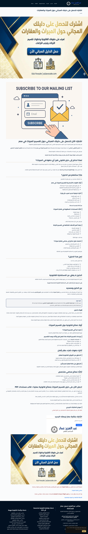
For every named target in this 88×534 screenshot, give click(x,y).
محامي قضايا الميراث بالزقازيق (17, 517)
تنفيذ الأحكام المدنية (44, 520)
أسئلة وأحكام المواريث (44, 529)
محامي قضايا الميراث (77, 490)
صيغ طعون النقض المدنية (44, 523)
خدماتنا (32, 3)
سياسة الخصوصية (42, 3)
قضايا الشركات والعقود (44, 518)
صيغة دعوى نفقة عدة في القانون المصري (17, 525)
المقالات (36, 3)
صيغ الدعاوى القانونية (44, 515)
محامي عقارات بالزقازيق (17, 520)
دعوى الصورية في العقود (44, 527)
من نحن (51, 3)
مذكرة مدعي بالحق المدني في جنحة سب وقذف (17, 527)
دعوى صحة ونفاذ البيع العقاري (44, 525)
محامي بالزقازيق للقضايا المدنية (18, 515)
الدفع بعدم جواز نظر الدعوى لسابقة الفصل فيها (17, 529)
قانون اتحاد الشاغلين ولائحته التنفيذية (18, 522)
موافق (84, 531)
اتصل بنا (47, 3)
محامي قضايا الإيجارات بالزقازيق (18, 518)
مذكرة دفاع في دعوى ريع (17, 524)
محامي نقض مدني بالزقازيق (17, 513)
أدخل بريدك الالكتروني (78, 421)
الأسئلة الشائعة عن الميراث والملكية (73, 497)
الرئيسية (55, 3)
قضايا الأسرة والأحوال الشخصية (44, 522)
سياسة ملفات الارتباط (78, 529)
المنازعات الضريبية (44, 516)
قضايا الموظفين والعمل (44, 513)
